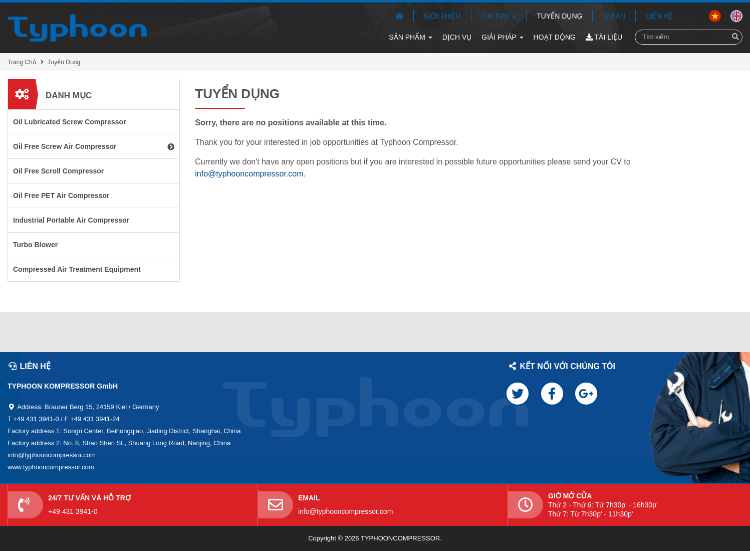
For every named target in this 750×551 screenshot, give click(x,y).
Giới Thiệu (442, 16)
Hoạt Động (555, 37)
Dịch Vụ (457, 37)
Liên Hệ (659, 16)
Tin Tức (499, 16)
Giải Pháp (502, 37)
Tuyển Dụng (559, 16)
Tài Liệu (604, 37)
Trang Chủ (22, 62)
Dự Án (614, 16)
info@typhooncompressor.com (249, 173)
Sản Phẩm (410, 37)
